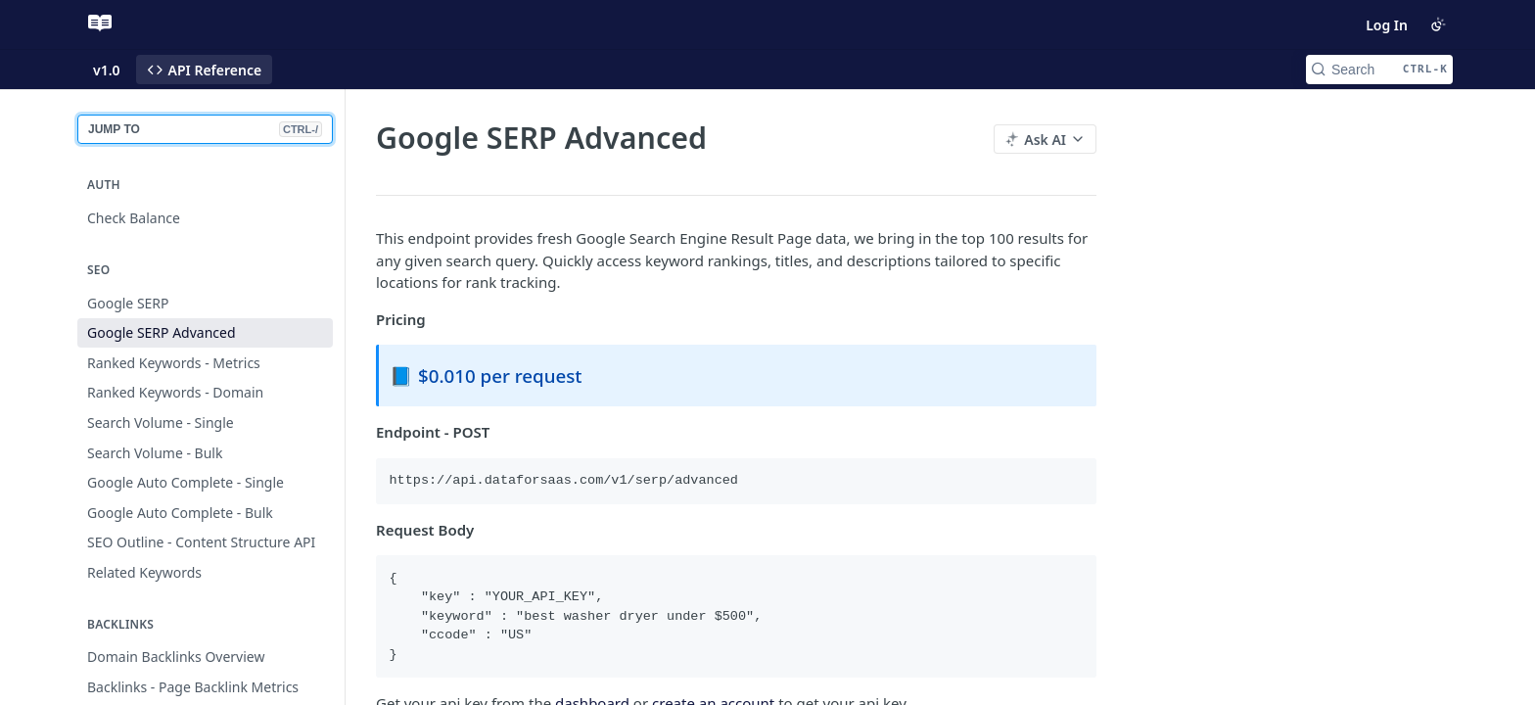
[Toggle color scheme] (1438, 24)
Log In (1387, 25)
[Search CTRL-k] (1379, 69)
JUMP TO (205, 129)
